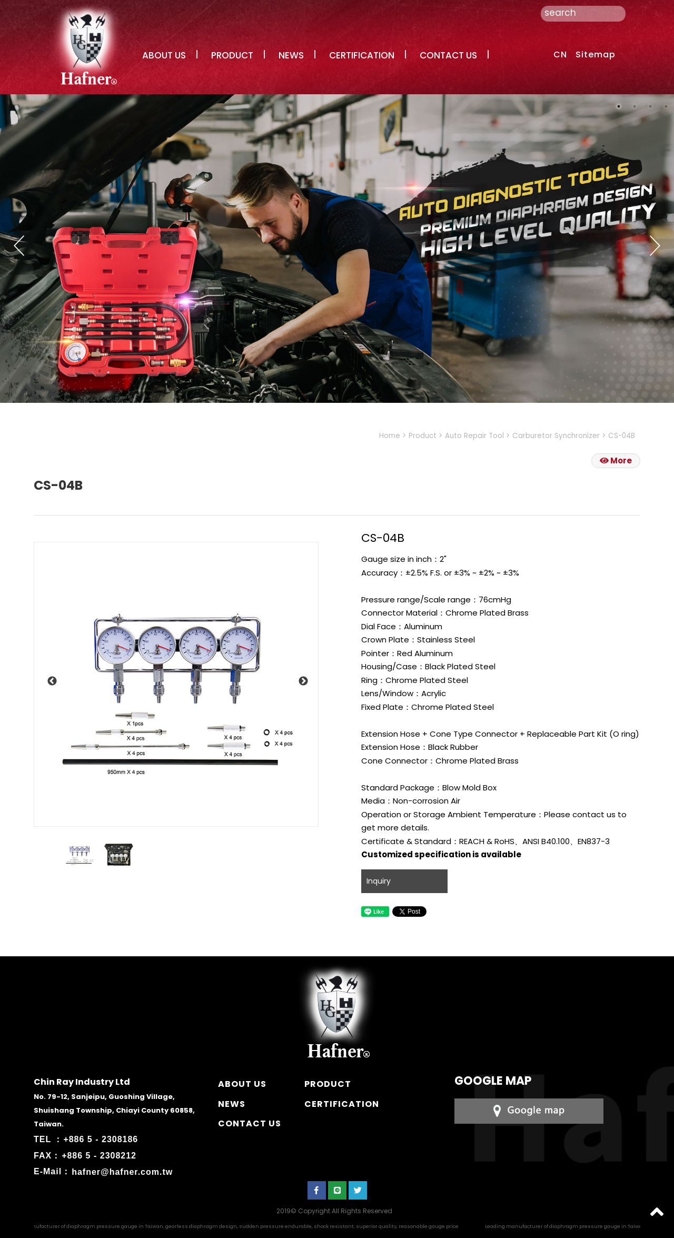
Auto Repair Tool (474, 436)
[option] (176, 684)
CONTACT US (448, 55)
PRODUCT (232, 55)
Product (423, 436)
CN (560, 54)
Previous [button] (19, 245)
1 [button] (618, 106)
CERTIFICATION (361, 55)
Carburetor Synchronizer (556, 436)
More (616, 460)
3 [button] (650, 106)
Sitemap (596, 54)
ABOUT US (164, 55)
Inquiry (378, 881)
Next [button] (655, 245)
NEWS (291, 55)
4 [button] (666, 106)
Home (389, 436)
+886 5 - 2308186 (100, 1139)
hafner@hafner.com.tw (122, 1171)
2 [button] (634, 106)
